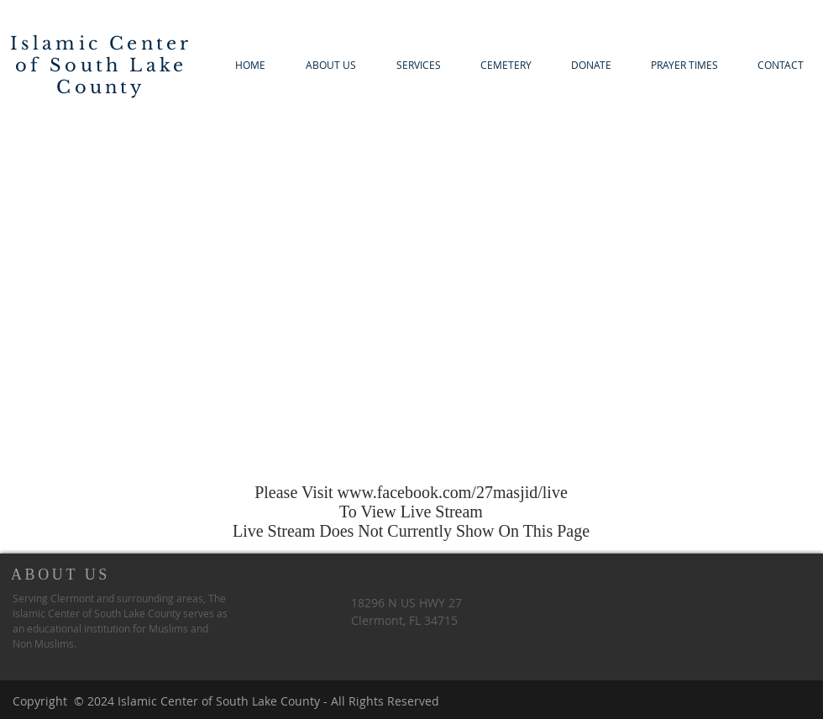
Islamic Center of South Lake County (101, 65)
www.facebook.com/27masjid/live (453, 492)
